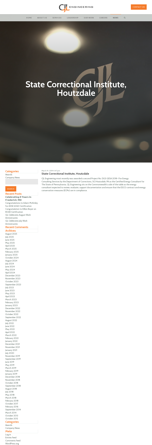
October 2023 (11, 281)
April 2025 (10, 246)
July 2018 (9, 391)
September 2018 (13, 386)
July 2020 (9, 353)
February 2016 (11, 406)
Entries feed (10, 437)
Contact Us (139, 7)
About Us (42, 18)
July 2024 (9, 263)
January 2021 (11, 350)
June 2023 (9, 290)
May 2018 (9, 395)
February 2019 (11, 371)
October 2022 (11, 314)
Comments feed (12, 440)
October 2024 (12, 257)
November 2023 (12, 278)
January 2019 (11, 374)
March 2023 (11, 299)
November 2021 (12, 347)
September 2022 (13, 317)
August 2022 (11, 320)
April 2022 (10, 332)
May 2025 (10, 243)
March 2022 (11, 335)
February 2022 (12, 338)
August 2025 (11, 234)
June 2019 (9, 362)
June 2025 (9, 240)
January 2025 (11, 254)
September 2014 (13, 409)
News (116, 18)
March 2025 (11, 248)
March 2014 (10, 412)
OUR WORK (89, 18)
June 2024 (10, 266)
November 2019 (12, 356)
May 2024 (10, 269)
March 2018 (10, 398)
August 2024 (11, 260)
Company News (12, 177)
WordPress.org (12, 443)
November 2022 (12, 311)
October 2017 (11, 403)
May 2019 (9, 365)
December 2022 (12, 308)
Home (29, 18)
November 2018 (12, 380)
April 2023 (10, 296)
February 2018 (11, 400)
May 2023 (10, 293)
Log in (8, 434)
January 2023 (11, 305)
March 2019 (10, 368)
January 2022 (11, 341)
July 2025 (9, 237)
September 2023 (13, 284)
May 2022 (10, 329)
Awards (8, 174)
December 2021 (12, 344)
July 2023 (9, 287)
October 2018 (11, 383)
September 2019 (13, 359)
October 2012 (11, 418)
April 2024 (10, 272)
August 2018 (11, 389)
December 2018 (12, 377)
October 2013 (11, 415)
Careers (103, 18)
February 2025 (12, 252)
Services (57, 18)
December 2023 (12, 275)
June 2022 (9, 326)
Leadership (72, 18)
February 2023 (12, 302)
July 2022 (9, 323)
